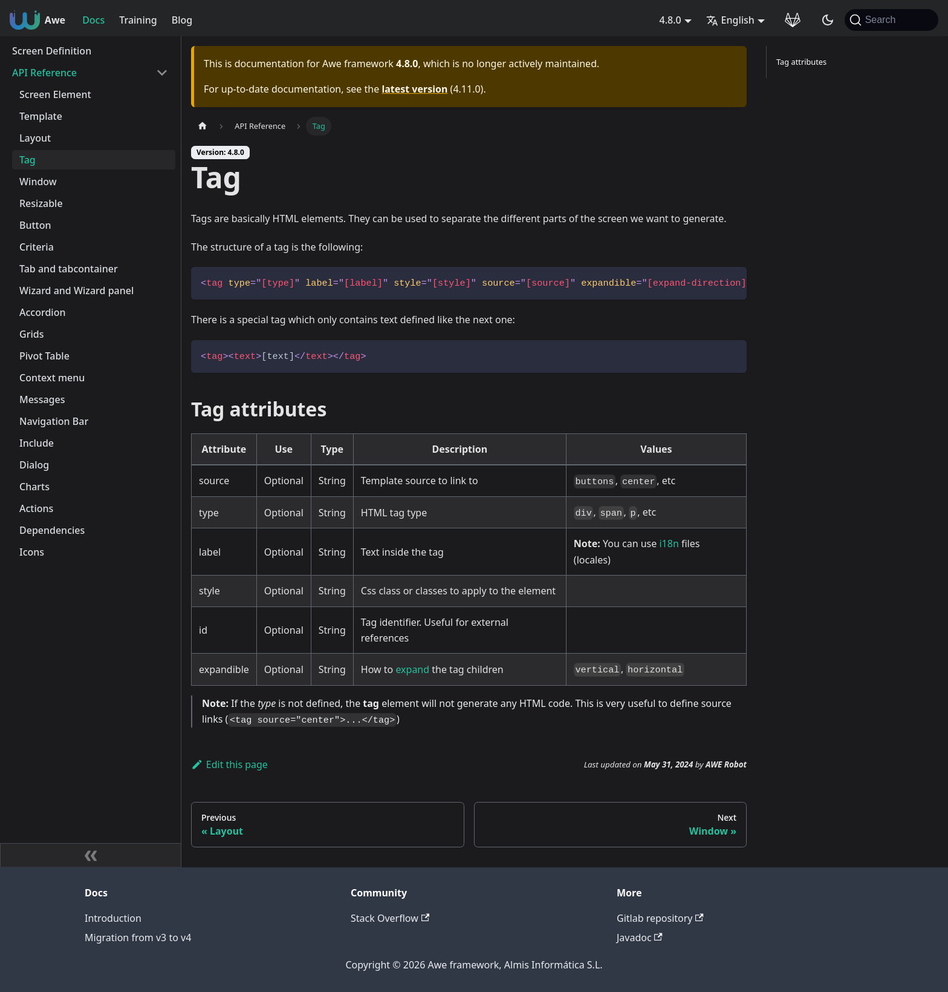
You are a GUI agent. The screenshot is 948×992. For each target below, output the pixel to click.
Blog (182, 20)
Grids (31, 334)
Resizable (41, 203)
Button (35, 225)
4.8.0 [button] (670, 20)
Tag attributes (801, 61)
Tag (27, 159)
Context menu (52, 377)
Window (38, 181)
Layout (35, 138)
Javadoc (640, 937)
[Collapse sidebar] (90, 855)
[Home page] (202, 126)
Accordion (42, 312)
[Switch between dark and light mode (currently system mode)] (827, 20)
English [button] (730, 20)
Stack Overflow (390, 918)
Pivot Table (44, 356)
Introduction (113, 918)
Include (36, 443)
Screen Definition (51, 50)
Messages (42, 399)
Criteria (36, 247)
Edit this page (229, 764)
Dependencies (52, 530)
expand (412, 669)
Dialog (34, 464)
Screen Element (55, 94)
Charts (34, 486)
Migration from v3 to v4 (138, 937)
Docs (93, 20)
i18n (668, 543)
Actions (36, 508)
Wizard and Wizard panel (76, 290)
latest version (414, 89)
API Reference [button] (44, 72)
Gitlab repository (660, 918)
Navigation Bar (53, 421)
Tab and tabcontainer (68, 268)
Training (138, 20)
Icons (31, 552)
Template (40, 116)
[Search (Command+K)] (891, 20)
